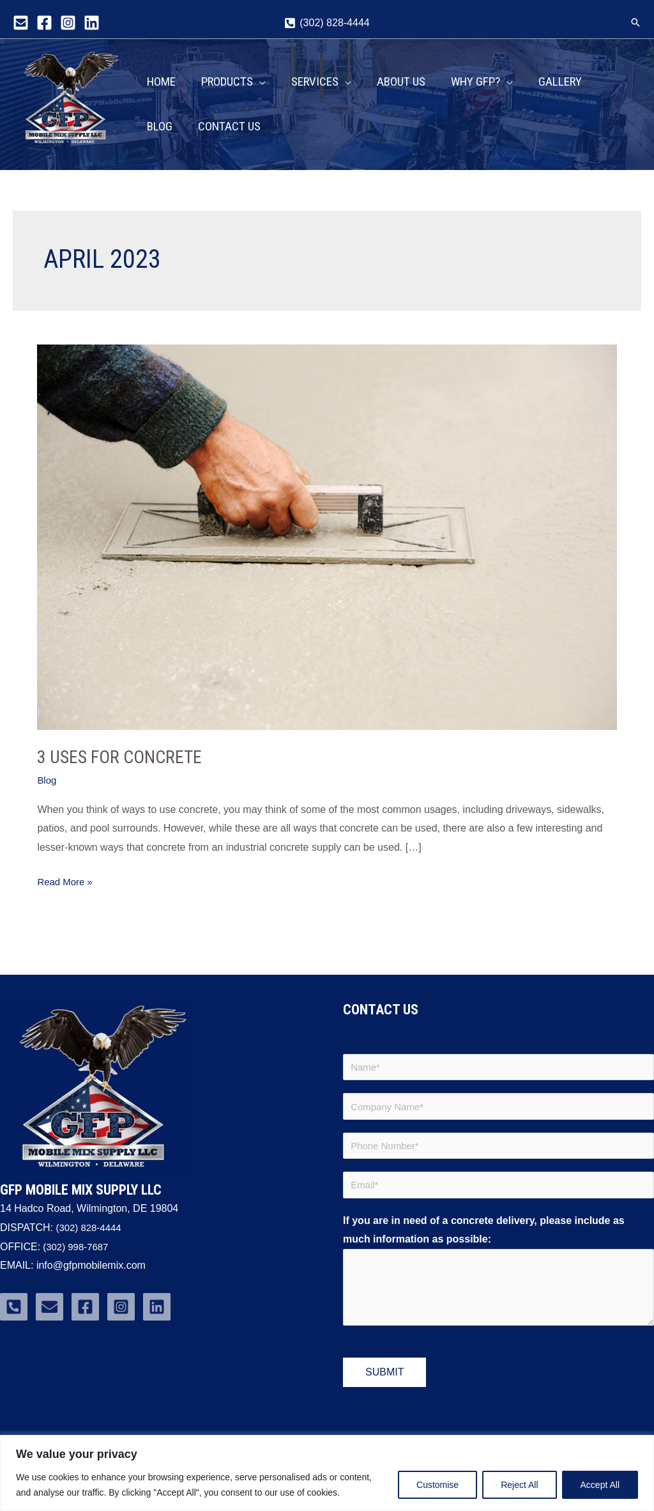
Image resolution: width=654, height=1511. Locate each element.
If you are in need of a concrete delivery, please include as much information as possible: (484, 1246)
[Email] (21, 23)
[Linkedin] (92, 23)
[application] (259, 74)
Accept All (600, 1485)
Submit (384, 1388)
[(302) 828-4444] (327, 23)
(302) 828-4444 (90, 1237)
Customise (437, 1485)
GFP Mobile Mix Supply (64, 158)
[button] (635, 22)
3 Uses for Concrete (125, 767)
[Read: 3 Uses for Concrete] (326, 546)
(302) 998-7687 (76, 1256)
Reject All (519, 1485)
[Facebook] (44, 23)
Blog (47, 790)
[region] (327, 1473)
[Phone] (13, 1316)
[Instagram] (68, 23)
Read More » (66, 889)
